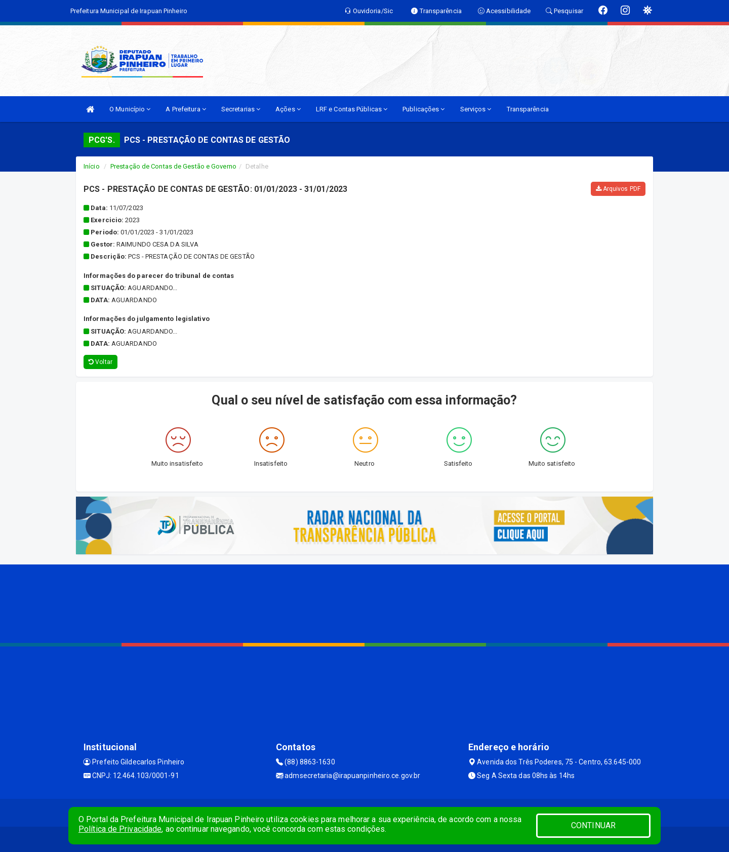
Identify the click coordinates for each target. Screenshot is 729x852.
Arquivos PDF (618, 188)
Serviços (476, 109)
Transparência (528, 109)
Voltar (100, 362)
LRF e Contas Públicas (351, 109)
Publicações (423, 109)
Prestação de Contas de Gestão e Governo (173, 166)
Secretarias (240, 109)
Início (92, 166)
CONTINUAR (593, 825)
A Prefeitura (186, 109)
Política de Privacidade (119, 829)
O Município (129, 109)
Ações (288, 109)
